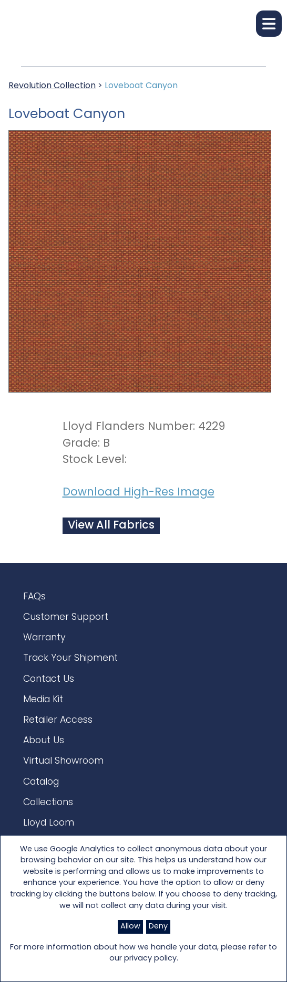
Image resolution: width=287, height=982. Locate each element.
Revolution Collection (52, 86)
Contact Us (48, 679)
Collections (48, 802)
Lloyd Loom (48, 823)
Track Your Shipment (70, 658)
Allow (130, 927)
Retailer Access (58, 720)
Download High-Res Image (138, 492)
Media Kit (43, 699)
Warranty (44, 637)
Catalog (41, 782)
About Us (43, 740)
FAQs (34, 597)
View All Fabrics (111, 525)
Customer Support (65, 617)
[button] (269, 23)
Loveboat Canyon (141, 86)
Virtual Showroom (63, 761)
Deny (158, 927)
